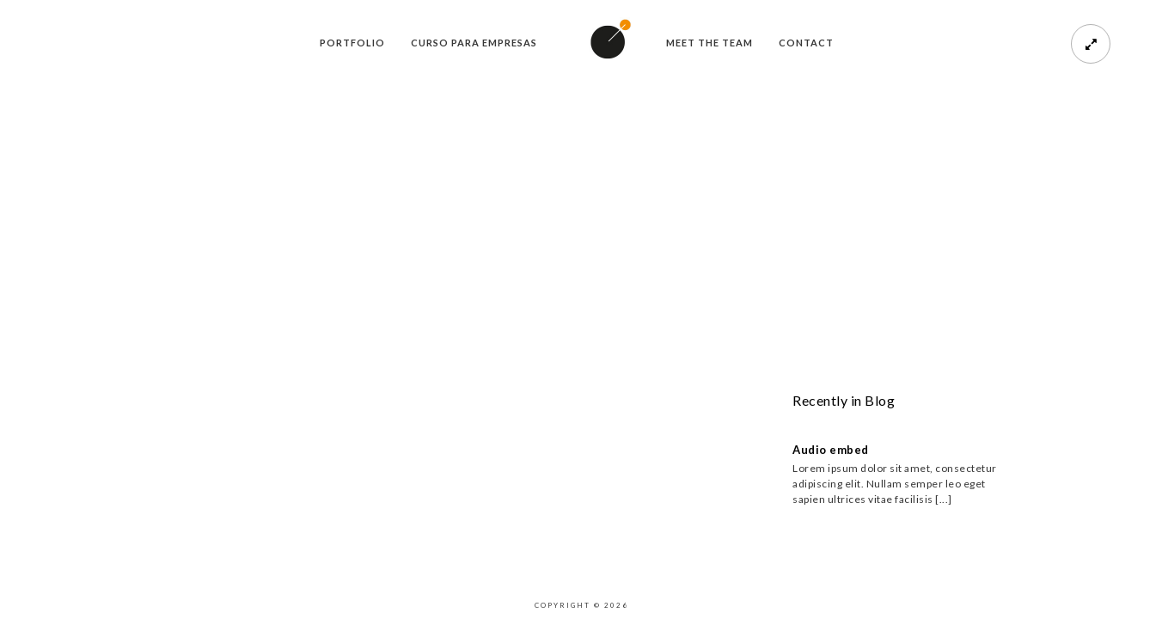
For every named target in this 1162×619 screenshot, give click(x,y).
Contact (806, 42)
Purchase (93, 455)
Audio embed (830, 450)
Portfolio (352, 42)
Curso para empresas (474, 42)
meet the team (709, 42)
